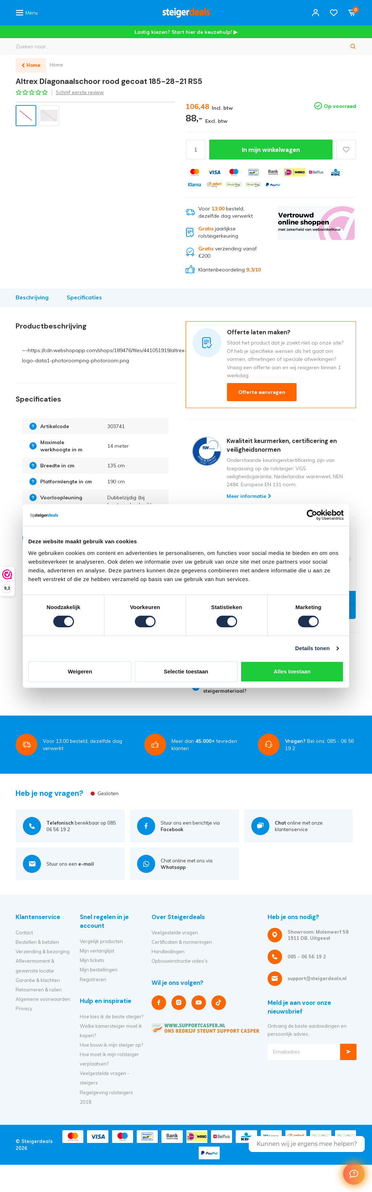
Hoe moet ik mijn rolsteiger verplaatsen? (109, 1059)
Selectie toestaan (186, 671)
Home (56, 65)
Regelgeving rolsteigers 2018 (106, 1097)
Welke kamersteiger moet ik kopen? (111, 1030)
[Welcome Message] (354, 1174)
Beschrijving (32, 297)
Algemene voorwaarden (43, 999)
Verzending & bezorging (43, 951)
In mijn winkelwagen (271, 150)
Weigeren (80, 671)
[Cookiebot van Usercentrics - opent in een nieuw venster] (312, 515)
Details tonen (312, 648)
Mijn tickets (92, 960)
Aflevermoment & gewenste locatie (35, 965)
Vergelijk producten (101, 941)
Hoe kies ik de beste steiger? (111, 1016)
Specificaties (84, 297)
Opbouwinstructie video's (180, 961)
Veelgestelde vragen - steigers (104, 1078)
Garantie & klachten (38, 980)
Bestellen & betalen (37, 942)
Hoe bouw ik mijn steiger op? (111, 1045)
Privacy (24, 1008)
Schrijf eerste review (80, 92)
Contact (24, 932)
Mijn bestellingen (98, 969)
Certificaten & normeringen (182, 942)
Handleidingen (168, 951)
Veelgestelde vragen (175, 932)
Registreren (93, 979)
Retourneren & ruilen (39, 989)
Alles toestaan (292, 671)
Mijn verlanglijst (97, 951)
